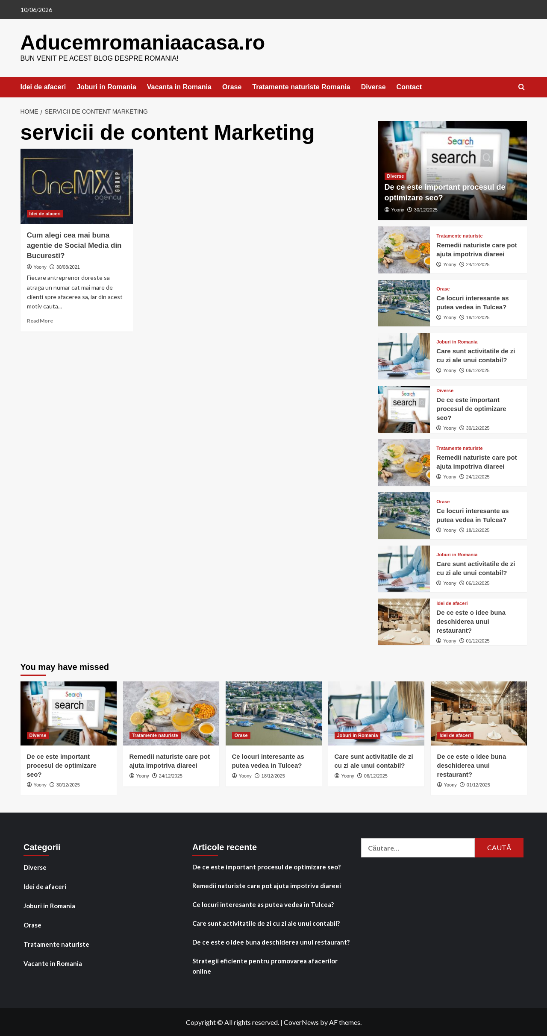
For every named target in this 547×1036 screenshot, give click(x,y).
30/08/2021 (68, 266)
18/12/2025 (478, 317)
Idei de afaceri (43, 86)
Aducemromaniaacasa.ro (143, 42)
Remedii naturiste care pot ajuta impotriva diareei (266, 885)
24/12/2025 (478, 264)
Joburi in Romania (106, 86)
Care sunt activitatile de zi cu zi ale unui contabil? (266, 923)
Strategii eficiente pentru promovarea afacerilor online (265, 965)
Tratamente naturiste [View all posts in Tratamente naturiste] (459, 235)
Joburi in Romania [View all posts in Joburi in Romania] (456, 341)
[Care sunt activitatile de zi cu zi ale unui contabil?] (404, 355)
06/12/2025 (478, 370)
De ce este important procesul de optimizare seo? (471, 408)
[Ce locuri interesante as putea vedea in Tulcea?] (404, 302)
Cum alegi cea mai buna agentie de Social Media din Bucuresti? (74, 245)
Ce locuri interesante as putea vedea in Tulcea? (263, 904)
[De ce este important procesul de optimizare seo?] (404, 408)
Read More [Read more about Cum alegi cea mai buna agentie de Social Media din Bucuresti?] (40, 320)
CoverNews (301, 1022)
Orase (231, 86)
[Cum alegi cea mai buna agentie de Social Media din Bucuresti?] (77, 185)
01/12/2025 (478, 640)
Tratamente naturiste (56, 944)
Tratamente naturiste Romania (301, 86)
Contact (409, 86)
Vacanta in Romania (179, 86)
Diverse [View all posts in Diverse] (395, 175)
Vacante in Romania (53, 963)
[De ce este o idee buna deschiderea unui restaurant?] (404, 621)
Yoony (40, 266)
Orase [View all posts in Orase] (443, 288)
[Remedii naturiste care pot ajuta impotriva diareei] (404, 249)
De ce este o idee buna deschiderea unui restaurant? (471, 621)
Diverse (373, 86)
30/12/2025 (426, 209)
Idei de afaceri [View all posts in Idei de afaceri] (45, 213)
